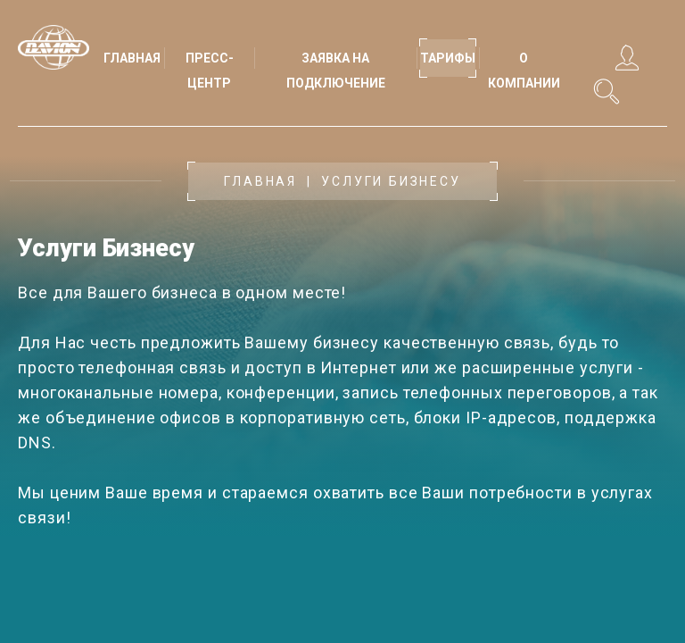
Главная (260, 181)
